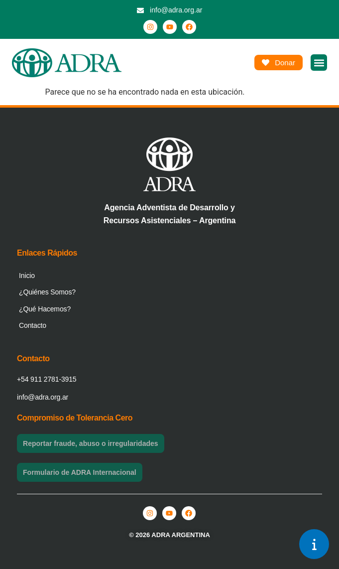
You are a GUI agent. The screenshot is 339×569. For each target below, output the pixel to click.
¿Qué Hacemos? (45, 309)
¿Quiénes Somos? (47, 292)
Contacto (32, 325)
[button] (319, 62)
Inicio (27, 276)
